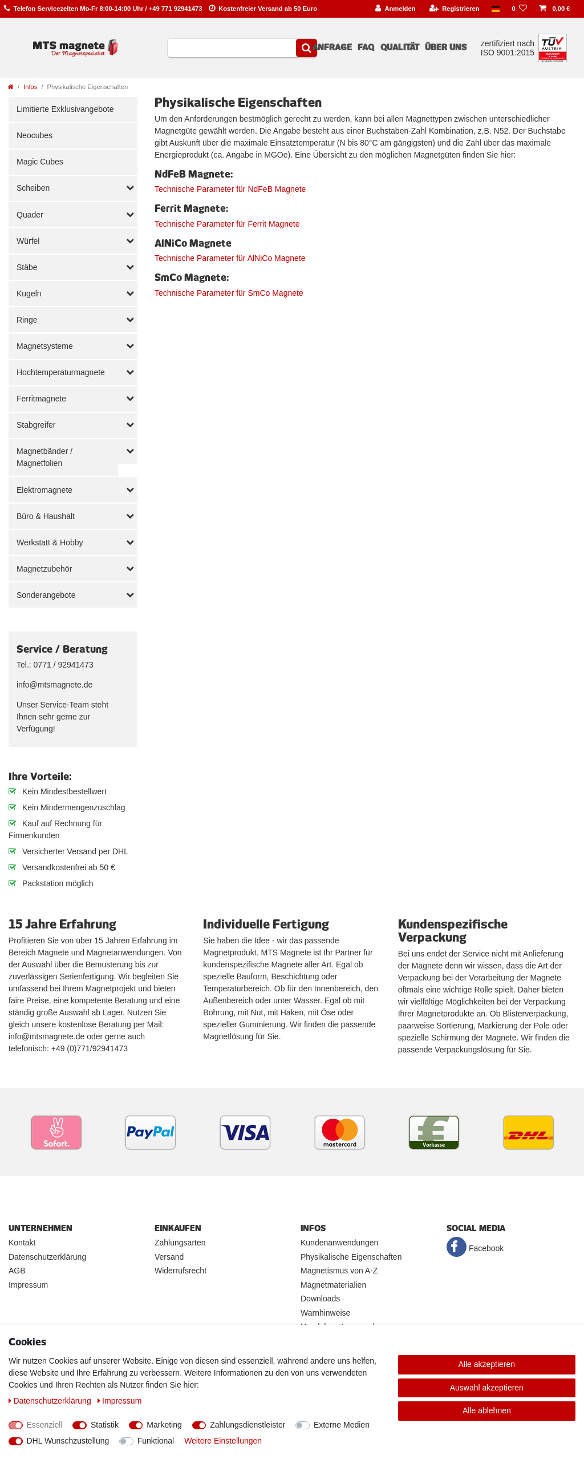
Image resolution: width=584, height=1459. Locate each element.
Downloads (320, 1298)
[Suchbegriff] (232, 48)
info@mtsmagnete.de (54, 684)
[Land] (495, 9)
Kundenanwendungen (339, 1242)
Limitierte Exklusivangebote (65, 109)
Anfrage (332, 47)
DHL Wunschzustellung (68, 1440)
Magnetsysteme (45, 346)
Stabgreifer (36, 424)
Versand (169, 1256)
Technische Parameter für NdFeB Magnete (230, 189)
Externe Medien (342, 1424)
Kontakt (22, 1242)
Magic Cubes (40, 161)
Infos (30, 86)
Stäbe (27, 267)
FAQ (366, 47)
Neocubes (34, 135)
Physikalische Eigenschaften (351, 1256)
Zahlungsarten (180, 1242)
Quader (30, 214)
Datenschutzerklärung (47, 1256)
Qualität (399, 47)
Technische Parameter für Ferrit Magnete (227, 223)
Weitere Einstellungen (223, 1440)
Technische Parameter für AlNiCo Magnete (230, 258)
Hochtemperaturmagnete (61, 372)
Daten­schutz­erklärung (51, 1400)
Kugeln (29, 293)
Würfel (28, 241)
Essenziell (45, 1424)
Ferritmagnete (41, 398)
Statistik (105, 1424)
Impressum (28, 1284)
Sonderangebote (46, 595)
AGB (17, 1270)
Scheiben (33, 187)
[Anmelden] (395, 9)
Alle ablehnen (487, 1410)
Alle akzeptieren (487, 1364)
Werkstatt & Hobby (50, 542)
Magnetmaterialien (333, 1284)
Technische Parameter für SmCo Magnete (229, 293)
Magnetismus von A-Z (339, 1270)
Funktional (156, 1440)
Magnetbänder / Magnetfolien (44, 457)
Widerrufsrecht (180, 1270)
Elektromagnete (44, 490)
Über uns (446, 47)
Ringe (27, 319)
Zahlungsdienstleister (247, 1424)
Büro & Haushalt (46, 516)
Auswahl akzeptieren (487, 1387)
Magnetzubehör (44, 568)
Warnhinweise (325, 1312)
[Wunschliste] (519, 9)
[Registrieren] (454, 9)
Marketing (164, 1424)
